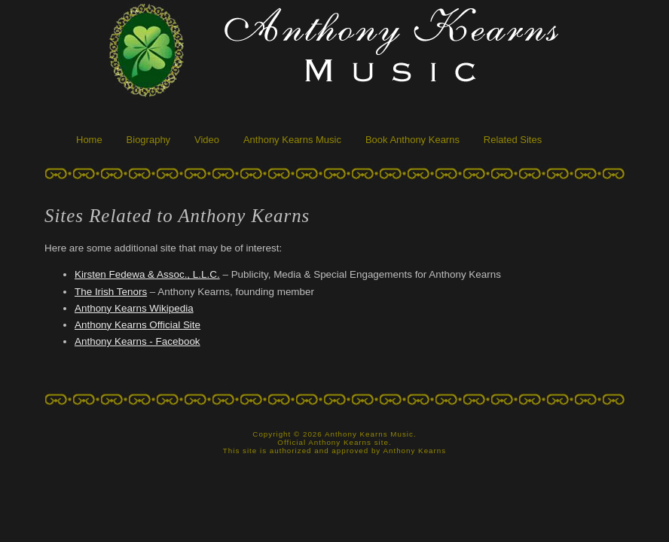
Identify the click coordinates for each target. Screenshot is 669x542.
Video (206, 139)
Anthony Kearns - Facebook (137, 341)
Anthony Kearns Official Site (137, 324)
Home (89, 139)
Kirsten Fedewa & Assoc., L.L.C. (147, 274)
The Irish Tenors (111, 291)
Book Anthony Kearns (412, 139)
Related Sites (513, 139)
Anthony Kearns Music (292, 139)
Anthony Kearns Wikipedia (134, 308)
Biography (149, 139)
